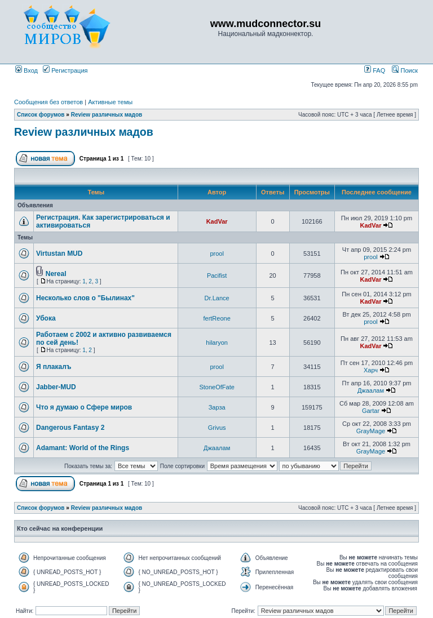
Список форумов (41, 115)
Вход (26, 70)
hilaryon (217, 342)
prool (216, 253)
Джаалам (370, 390)
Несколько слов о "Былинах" (85, 298)
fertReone (216, 318)
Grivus (217, 427)
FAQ (374, 70)
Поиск (405, 70)
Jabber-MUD (56, 387)
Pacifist (217, 275)
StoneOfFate (216, 387)
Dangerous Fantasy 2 (70, 428)
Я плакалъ (54, 367)
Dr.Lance (217, 298)
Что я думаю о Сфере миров (84, 407)
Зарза (217, 407)
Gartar (370, 410)
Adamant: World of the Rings (82, 448)
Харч (371, 370)
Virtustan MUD (59, 253)
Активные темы (110, 102)
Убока (46, 318)
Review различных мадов (107, 115)
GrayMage (370, 431)
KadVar (217, 221)
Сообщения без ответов (48, 102)
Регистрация (65, 70)
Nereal (56, 274)
